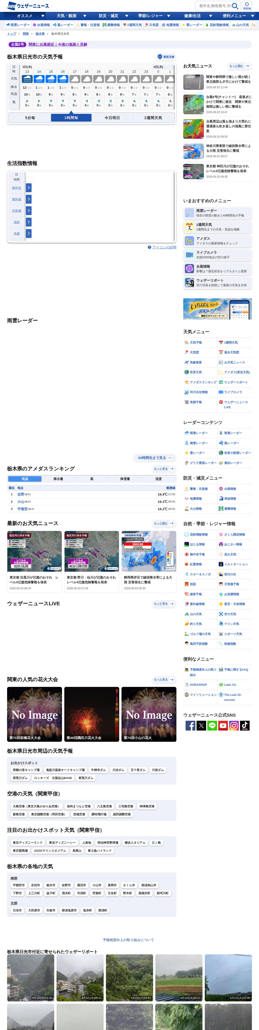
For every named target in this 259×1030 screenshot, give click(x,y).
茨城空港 (79, 814)
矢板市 (50, 910)
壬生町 (112, 893)
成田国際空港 (122, 814)
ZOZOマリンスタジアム (50, 850)
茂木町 (66, 893)
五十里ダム (138, 770)
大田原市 (34, 910)
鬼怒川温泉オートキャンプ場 (65, 770)
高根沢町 (144, 893)
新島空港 (19, 814)
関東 (26, 33)
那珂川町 (163, 893)
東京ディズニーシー (62, 842)
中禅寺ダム (98, 770)
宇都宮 (22, 509)
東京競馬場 (20, 850)
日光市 (17, 910)
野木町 (127, 893)
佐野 (20, 494)
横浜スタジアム (135, 842)
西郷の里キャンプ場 (26, 770)
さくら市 (129, 885)
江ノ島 (156, 842)
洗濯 (17, 233)
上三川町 (34, 893)
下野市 (17, 893)
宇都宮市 (19, 885)
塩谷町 (87, 910)
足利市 (35, 885)
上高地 (86, 842)
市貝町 (81, 893)
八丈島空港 (104, 806)
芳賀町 (96, 893)
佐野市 (66, 885)
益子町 (50, 893)
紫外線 (16, 199)
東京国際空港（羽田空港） (49, 814)
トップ (11, 33)
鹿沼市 (81, 885)
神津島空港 (147, 806)
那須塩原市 (69, 910)
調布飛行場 (99, 814)
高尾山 (77, 850)
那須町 (102, 910)
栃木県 (40, 33)
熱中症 (16, 187)
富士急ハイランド (100, 850)
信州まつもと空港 (79, 806)
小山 (20, 501)
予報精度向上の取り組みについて (128, 940)
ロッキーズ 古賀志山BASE (53, 778)
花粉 (17, 222)
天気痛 (16, 210)
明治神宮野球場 (107, 842)
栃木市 (50, 885)
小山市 (96, 885)
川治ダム (118, 770)
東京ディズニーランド (28, 842)
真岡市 (112, 885)
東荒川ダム (85, 778)
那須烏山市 (148, 885)
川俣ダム (158, 770)
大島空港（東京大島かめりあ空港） (36, 806)
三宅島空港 (125, 806)
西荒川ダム (20, 778)
